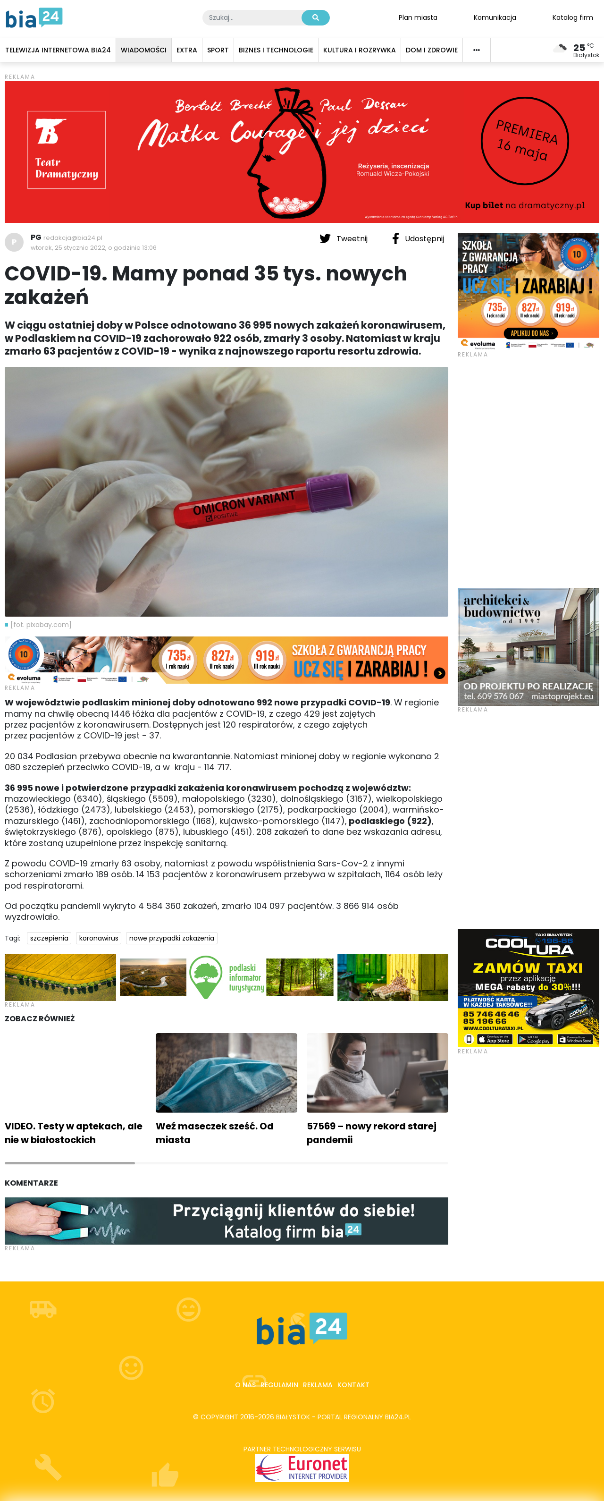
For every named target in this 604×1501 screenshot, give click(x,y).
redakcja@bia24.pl (72, 237)
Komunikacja (495, 17)
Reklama (318, 1385)
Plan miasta (418, 17)
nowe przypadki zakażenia (171, 938)
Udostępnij (418, 238)
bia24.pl (398, 1417)
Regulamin (279, 1385)
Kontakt (353, 1385)
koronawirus (98, 938)
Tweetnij (344, 238)
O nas (245, 1385)
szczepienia (49, 938)
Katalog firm (573, 17)
